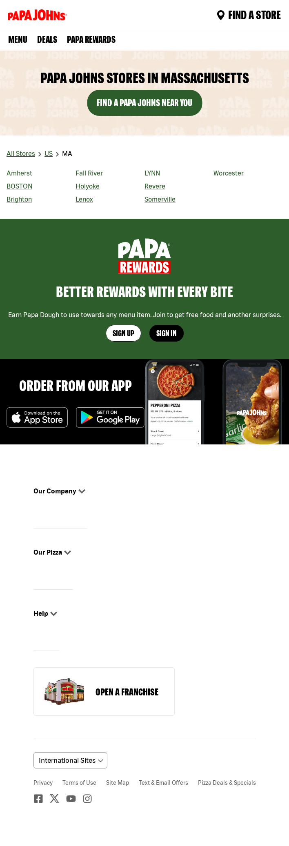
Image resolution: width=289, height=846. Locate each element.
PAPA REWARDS (91, 39)
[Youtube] (74, 799)
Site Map (117, 782)
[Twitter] (58, 798)
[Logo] (39, 14)
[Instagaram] (90, 799)
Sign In (166, 333)
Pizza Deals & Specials (227, 782)
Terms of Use (79, 782)
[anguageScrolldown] (69, 760)
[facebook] (41, 799)
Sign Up (123, 333)
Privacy (43, 782)
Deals (47, 39)
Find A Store (249, 15)
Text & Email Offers (163, 782)
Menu (17, 39)
